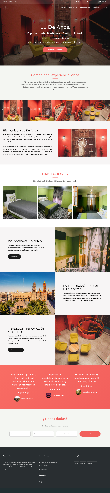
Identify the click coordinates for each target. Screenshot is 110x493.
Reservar (14, 256)
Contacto (96, 8)
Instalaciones (15, 350)
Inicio (63, 8)
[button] (2, 110)
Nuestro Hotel (85, 8)
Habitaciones (72, 8)
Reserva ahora (55, 49)
